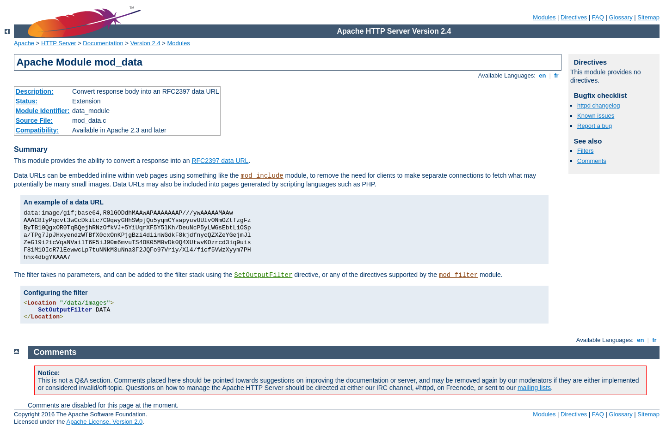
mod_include (261, 176)
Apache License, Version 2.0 (104, 421)
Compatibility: (37, 130)
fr (557, 75)
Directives (574, 17)
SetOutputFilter (263, 275)
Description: (35, 91)
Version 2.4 (145, 43)
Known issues (595, 115)
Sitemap (648, 17)
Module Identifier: (43, 110)
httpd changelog (598, 105)
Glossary (620, 17)
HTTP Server (58, 43)
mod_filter (458, 275)
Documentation (103, 43)
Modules (544, 17)
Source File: (34, 120)
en (542, 75)
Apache (24, 43)
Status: (26, 101)
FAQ (598, 17)
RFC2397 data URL (219, 160)
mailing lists (534, 387)
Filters (585, 150)
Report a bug (594, 125)
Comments (591, 160)
